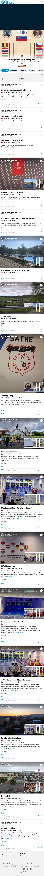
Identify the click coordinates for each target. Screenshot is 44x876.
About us (23, 864)
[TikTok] (27, 869)
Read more (15, 518)
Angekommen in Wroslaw (12, 192)
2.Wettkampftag (8, 566)
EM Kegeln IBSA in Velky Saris (22, 59)
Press (39, 864)
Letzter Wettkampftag (11, 738)
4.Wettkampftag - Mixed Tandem (15, 680)
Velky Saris (6, 316)
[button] (42, 2)
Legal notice (36, 866)
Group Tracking (31, 864)
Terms (6, 866)
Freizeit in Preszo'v (9, 452)
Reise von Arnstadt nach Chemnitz (16, 90)
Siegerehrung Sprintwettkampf (14, 622)
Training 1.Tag (7, 395)
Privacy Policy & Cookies (16, 866)
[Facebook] (24, 869)
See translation (5, 99)
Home (18, 864)
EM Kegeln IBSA (8, 85)
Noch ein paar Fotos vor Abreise (15, 270)
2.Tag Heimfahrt (8, 828)
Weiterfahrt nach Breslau (12, 140)
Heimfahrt (5, 796)
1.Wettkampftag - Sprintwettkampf (16, 508)
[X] (31, 869)
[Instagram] (20, 869)
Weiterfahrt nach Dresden (12, 116)
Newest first (40, 74)
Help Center (28, 866)
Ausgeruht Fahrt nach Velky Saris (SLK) (18, 218)
